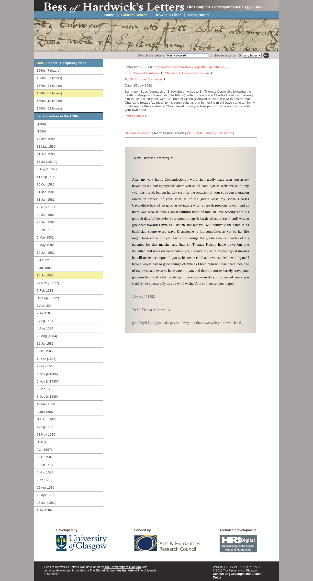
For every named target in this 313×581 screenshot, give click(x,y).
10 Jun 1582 (46, 252)
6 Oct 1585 (45, 351)
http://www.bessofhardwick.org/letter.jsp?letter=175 (191, 67)
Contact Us (220, 574)
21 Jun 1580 (46, 154)
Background (198, 15)
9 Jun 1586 (45, 412)
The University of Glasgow (122, 567)
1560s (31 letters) (49, 78)
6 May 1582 (45, 237)
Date (40, 63)
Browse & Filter (168, 15)
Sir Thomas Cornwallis (148, 79)
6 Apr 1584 (44, 305)
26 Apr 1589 (45, 495)
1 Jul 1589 (44, 510)
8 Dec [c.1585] (47, 396)
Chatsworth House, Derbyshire (188, 73)
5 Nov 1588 (45, 472)
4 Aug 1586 (45, 427)
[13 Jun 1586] (46, 419)
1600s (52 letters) (49, 108)
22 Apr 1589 (45, 487)
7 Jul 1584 (44, 313)
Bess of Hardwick (148, 73)
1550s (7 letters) (48, 70)
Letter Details (136, 116)
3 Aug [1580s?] (47, 169)
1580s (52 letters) (49, 93)
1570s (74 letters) (49, 86)
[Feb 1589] (44, 480)
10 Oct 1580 (46, 184)
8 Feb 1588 (45, 465)
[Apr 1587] (44, 449)
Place (82, 63)
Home (109, 15)
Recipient (67, 63)
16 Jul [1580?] (47, 162)
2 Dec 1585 (45, 389)
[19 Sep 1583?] (48, 298)
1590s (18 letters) (49, 101)
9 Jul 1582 (44, 268)
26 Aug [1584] (47, 336)
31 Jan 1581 (46, 192)
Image (209, 133)
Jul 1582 (43, 260)
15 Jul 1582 (45, 275)
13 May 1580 (46, 146)
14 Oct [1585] (46, 359)
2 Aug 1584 (45, 321)
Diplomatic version (138, 133)
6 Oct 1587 (45, 457)
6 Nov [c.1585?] (48, 381)
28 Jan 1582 (46, 215)
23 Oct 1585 (46, 366)
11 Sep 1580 (46, 177)
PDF (190, 133)
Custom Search (134, 15)
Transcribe (224, 133)
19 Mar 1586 (46, 404)
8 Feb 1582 (45, 230)
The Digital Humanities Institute (112, 570)
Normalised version (169, 133)
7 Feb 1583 (45, 290)
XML (199, 133)
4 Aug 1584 (45, 328)
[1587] (41, 442)
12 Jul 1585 (45, 343)
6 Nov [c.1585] (47, 374)
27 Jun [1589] (46, 502)
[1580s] (42, 131)
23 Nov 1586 (46, 434)
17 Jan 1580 (46, 139)
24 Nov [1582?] (48, 283)
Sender (51, 63)
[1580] (41, 124)
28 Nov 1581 (46, 207)
